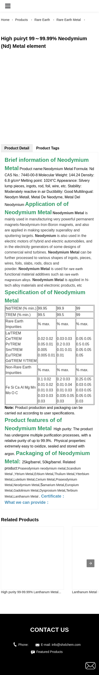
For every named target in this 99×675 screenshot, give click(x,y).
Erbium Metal (43, 474)
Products (21, 20)
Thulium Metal (64, 474)
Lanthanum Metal (26, 496)
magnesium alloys (17, 280)
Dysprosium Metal (52, 490)
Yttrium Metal (23, 474)
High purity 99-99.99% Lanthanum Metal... (31, 592)
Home (5, 20)
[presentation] (90, 563)
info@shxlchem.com (66, 645)
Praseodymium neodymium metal (42, 468)
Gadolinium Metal (26, 490)
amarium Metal (53, 485)
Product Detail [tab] (16, 148)
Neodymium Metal (26, 485)
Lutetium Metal (24, 479)
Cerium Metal (45, 479)
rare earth (76, 269)
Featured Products (49, 652)
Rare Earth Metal (68, 20)
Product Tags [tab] (47, 148)
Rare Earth (42, 20)
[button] (8, 6)
